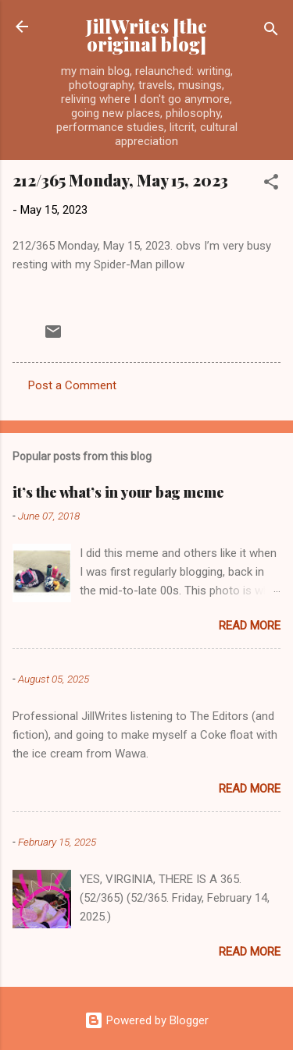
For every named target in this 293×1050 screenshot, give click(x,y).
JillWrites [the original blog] (146, 35)
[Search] (271, 31)
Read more (249, 626)
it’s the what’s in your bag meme (118, 492)
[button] (271, 184)
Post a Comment (72, 385)
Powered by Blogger (146, 1020)
